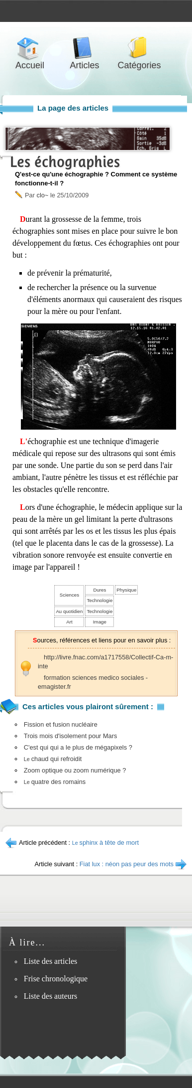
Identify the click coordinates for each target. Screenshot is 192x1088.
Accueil (30, 48)
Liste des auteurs (51, 996)
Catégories (139, 48)
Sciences (69, 595)
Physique (126, 590)
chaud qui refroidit (53, 759)
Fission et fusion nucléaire (60, 724)
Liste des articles (51, 961)
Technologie (99, 600)
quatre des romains (55, 781)
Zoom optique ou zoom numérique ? (75, 770)
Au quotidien (69, 611)
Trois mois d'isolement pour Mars (70, 736)
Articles (84, 48)
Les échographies (65, 162)
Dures (99, 590)
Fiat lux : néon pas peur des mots (127, 864)
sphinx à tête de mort (105, 842)
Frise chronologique (56, 978)
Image (99, 621)
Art (69, 621)
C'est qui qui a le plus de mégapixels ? (78, 747)
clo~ (42, 195)
